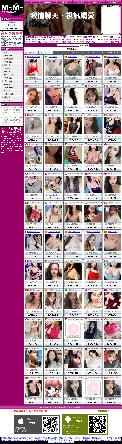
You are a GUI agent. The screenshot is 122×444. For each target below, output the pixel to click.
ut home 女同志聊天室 (109, 438)
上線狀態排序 (9, 88)
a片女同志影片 (68, 442)
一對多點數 (8, 78)
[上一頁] (81, 52)
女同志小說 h (95, 438)
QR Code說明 (103, 411)
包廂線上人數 (9, 75)
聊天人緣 (7, 72)
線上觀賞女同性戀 (57, 438)
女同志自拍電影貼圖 (36, 440)
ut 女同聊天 (95, 440)
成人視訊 (7, 100)
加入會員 (12, 25)
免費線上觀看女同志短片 (66, 440)
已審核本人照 (9, 94)
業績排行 (7, 52)
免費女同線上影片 (35, 438)
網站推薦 (7, 91)
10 (96, 52)
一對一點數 (8, 81)
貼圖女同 (103, 440)
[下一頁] (100, 52)
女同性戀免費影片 (7, 438)
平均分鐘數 (8, 62)
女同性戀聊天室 (50, 440)
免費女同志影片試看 (20, 440)
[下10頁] (106, 52)
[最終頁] (112, 52)
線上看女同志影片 (21, 438)
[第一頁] (75, 52)
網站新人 (7, 84)
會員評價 (7, 65)
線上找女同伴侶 (113, 440)
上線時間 (7, 68)
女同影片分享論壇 (83, 440)
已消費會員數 (9, 59)
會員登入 (12, 22)
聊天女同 (46, 438)
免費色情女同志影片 (82, 438)
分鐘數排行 (8, 56)
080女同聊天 (69, 438)
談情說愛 (7, 97)
